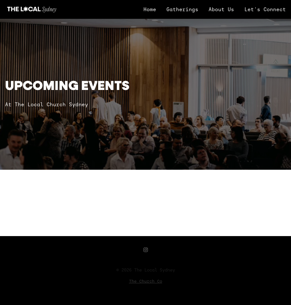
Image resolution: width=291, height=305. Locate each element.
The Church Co (145, 281)
